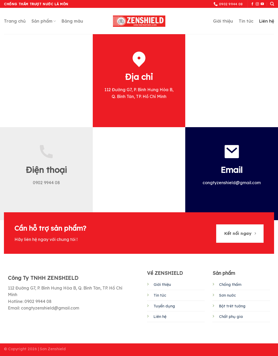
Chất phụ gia (231, 316)
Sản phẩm (43, 21)
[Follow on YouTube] (262, 4)
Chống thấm (230, 284)
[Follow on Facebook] (252, 4)
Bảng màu (72, 21)
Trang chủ (15, 21)
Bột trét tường (232, 306)
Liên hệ (266, 21)
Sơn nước (227, 295)
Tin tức (246, 21)
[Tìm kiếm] (272, 4)
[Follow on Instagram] (257, 4)
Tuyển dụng (164, 306)
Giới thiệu (223, 21)
